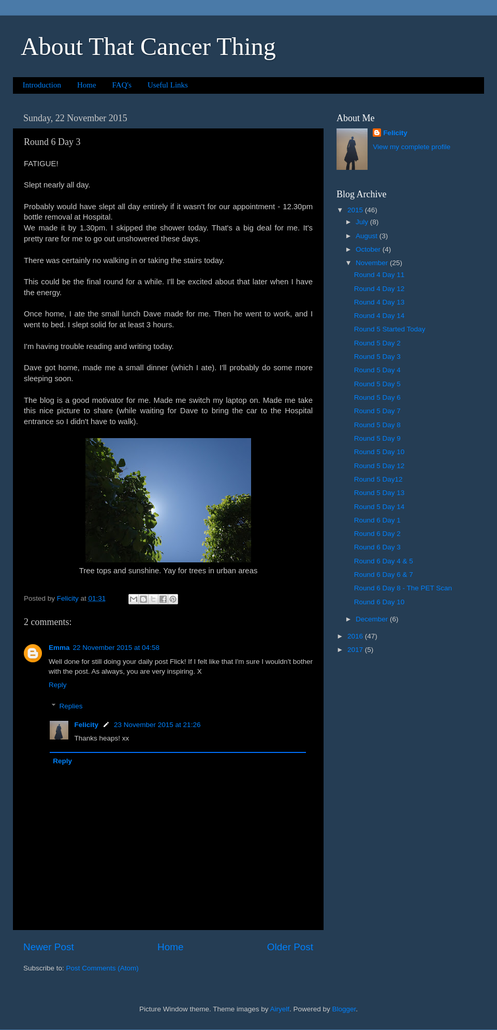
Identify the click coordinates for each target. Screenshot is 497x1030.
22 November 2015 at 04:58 (116, 647)
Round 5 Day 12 (379, 466)
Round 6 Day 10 (379, 602)
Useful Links (168, 85)
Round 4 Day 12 (379, 289)
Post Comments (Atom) (102, 968)
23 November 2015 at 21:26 (157, 725)
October (369, 249)
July (363, 222)
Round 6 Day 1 (377, 520)
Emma (59, 647)
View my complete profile (411, 147)
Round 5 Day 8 (377, 425)
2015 (356, 210)
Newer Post (48, 946)
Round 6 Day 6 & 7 (383, 574)
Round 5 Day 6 (377, 397)
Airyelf (280, 1009)
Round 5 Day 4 (377, 370)
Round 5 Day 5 (377, 384)
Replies (71, 706)
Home (86, 85)
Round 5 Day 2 (377, 343)
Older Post (290, 946)
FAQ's (121, 85)
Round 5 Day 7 (377, 411)
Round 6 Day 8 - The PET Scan (403, 588)
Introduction (42, 85)
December (373, 619)
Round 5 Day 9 (377, 438)
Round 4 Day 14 (379, 316)
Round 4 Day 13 (379, 302)
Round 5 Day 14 (379, 507)
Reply (58, 685)
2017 (356, 650)
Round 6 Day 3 (377, 547)
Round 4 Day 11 (379, 275)
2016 (356, 636)
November (373, 263)
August (367, 236)
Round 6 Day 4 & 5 (383, 561)
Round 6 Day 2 (377, 534)
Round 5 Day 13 (379, 493)
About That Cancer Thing (148, 46)
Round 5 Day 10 (379, 452)
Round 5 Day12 (378, 479)
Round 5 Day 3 (377, 356)
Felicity (87, 725)
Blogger (344, 1009)
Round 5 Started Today (390, 329)
